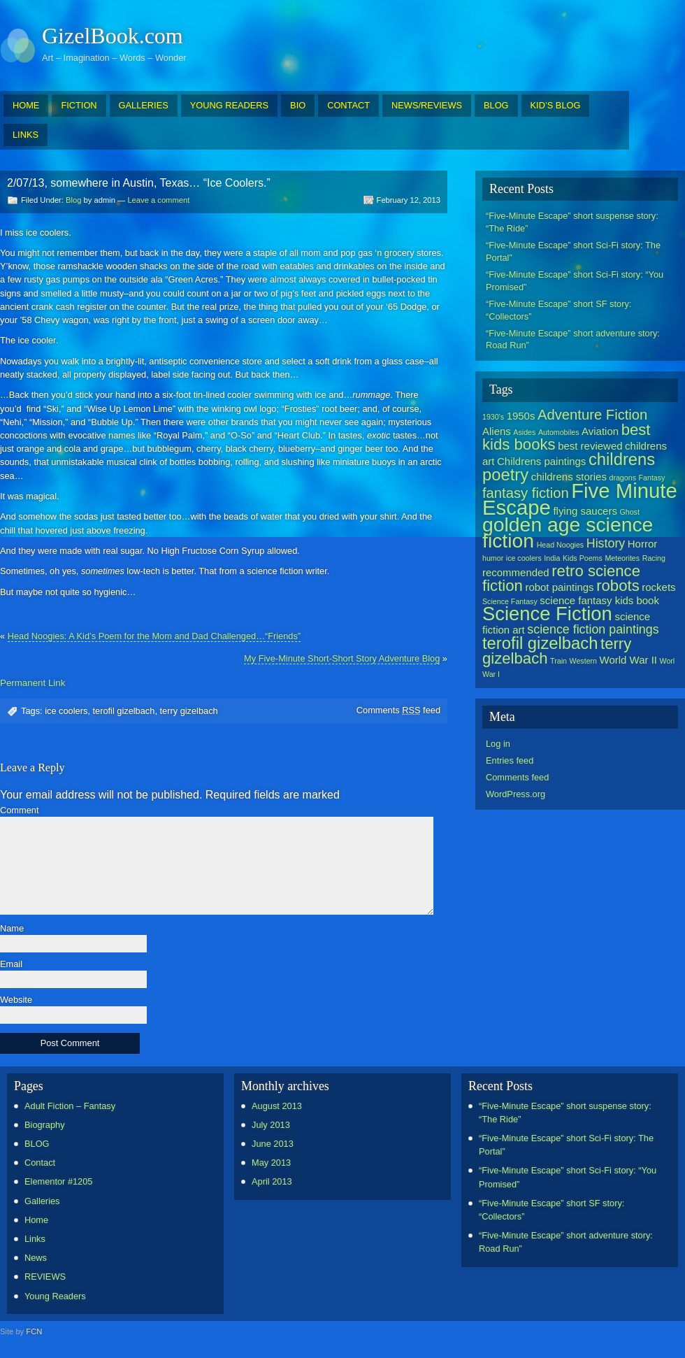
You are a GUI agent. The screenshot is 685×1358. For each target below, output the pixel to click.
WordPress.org (515, 794)
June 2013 (273, 1143)
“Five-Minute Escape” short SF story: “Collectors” (558, 310)
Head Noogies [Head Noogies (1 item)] (560, 545)
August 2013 (277, 1106)
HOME (26, 105)
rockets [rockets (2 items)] (658, 587)
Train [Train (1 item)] (558, 661)
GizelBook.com (112, 35)
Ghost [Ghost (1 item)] (629, 512)
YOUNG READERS (229, 105)
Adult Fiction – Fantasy (69, 1106)
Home (36, 1220)
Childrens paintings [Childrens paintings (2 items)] (541, 461)
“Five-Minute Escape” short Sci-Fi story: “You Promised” (574, 280)
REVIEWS (45, 1276)
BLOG (496, 105)
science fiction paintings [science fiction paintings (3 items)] (592, 629)
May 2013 (271, 1162)
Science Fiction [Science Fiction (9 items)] (547, 613)
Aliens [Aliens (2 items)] (496, 431)
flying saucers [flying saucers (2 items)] (585, 511)
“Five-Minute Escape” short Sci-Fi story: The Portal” (573, 251)
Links (34, 1239)
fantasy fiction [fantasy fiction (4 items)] (525, 493)
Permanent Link (32, 683)
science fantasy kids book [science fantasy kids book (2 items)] (599, 600)
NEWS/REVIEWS (426, 105)
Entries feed (509, 760)
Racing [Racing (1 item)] (653, 558)
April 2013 (272, 1181)
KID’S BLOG (556, 105)
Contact (39, 1162)
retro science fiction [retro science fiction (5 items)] (561, 578)
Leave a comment (158, 200)
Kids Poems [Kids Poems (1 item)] (583, 558)
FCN (34, 1331)
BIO (297, 105)
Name (12, 929)
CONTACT (348, 105)
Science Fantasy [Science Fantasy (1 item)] (510, 601)
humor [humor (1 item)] (492, 558)
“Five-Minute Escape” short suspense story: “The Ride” (572, 222)
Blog (73, 200)
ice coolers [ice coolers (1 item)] (524, 558)
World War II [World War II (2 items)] (628, 660)
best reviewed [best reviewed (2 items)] (590, 446)
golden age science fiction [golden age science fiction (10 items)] (567, 532)
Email (11, 964)
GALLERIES (143, 105)
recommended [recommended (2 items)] (515, 572)
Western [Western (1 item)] (583, 661)
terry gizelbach (189, 711)
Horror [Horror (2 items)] (642, 544)
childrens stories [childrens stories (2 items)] (569, 477)
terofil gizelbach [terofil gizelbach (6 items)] (540, 643)
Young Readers (55, 1296)
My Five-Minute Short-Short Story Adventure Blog (342, 658)
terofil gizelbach (123, 711)
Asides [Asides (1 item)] (524, 432)
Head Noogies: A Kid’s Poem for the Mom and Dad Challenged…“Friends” (154, 636)
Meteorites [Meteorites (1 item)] (622, 558)
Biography (44, 1125)
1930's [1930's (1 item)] (493, 417)
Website (16, 1000)
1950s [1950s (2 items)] (521, 416)
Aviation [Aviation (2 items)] (600, 431)
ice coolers (66, 711)
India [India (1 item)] (552, 558)
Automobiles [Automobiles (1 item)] (558, 432)
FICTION (78, 105)
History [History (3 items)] (605, 543)
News (35, 1257)
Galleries (42, 1201)
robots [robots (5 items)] (618, 585)
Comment (19, 810)
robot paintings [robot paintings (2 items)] (559, 587)
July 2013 (271, 1125)
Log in (498, 743)
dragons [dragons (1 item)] (622, 477)
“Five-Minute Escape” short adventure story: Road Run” (573, 339)
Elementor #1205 (58, 1181)
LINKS (25, 134)
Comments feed (398, 710)
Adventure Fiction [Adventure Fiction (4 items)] (592, 414)
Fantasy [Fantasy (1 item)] (652, 477)
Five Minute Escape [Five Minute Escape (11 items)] (579, 499)
